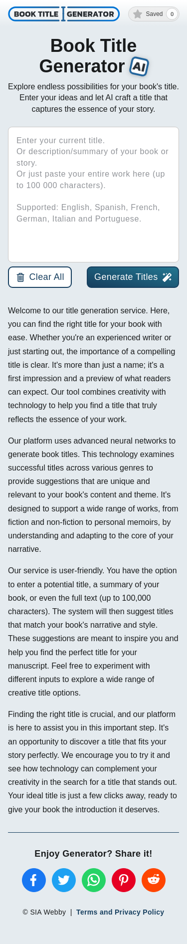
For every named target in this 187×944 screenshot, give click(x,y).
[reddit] (154, 880)
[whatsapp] (94, 880)
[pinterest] (124, 880)
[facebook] (34, 880)
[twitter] (64, 880)
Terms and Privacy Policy (120, 912)
